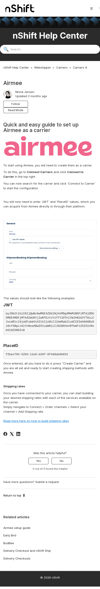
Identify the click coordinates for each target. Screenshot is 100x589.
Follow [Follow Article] (15, 104)
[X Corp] (12, 434)
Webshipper (42, 67)
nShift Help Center (16, 67)
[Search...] (50, 49)
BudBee (8, 543)
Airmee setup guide (16, 528)
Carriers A (80, 67)
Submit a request (47, 482)
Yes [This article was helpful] (38, 461)
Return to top (14, 495)
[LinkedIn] (18, 434)
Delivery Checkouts (16, 558)
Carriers (62, 67)
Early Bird (9, 535)
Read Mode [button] (15, 110)
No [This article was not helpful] (62, 461)
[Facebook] (5, 434)
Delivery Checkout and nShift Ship (27, 550)
